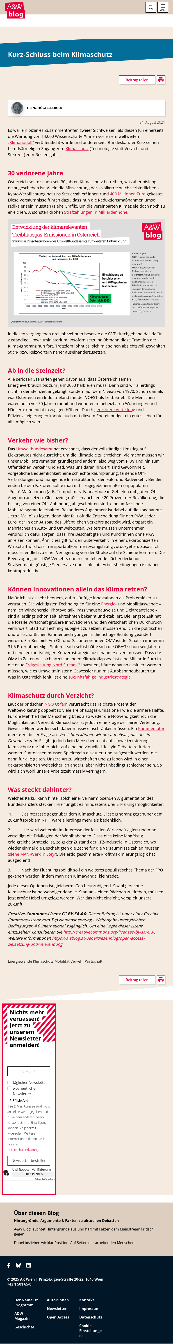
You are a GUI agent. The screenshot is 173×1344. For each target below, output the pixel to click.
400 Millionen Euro (127, 194)
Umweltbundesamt (34, 449)
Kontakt (86, 1300)
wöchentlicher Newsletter (25, 1091)
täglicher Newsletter (30, 1082)
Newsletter (57, 1309)
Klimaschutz (77, 148)
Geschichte (24, 1327)
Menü (162, 10)
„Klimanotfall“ (21, 142)
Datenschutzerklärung (22, 1150)
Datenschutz (90, 1317)
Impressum (89, 1309)
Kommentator (151, 728)
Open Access (58, 1317)
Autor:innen (58, 1300)
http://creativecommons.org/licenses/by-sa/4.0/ (108, 932)
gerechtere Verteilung (114, 409)
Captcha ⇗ (45, 1179)
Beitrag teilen (137, 80)
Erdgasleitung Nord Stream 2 (52, 665)
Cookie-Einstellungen (90, 1331)
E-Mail (28, 1071)
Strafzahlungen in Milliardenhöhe (95, 212)
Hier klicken (34, 1174)
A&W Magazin (22, 1316)
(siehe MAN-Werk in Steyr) (32, 854)
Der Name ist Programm (26, 1303)
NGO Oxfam (56, 704)
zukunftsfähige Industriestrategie (99, 677)
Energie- (109, 604)
